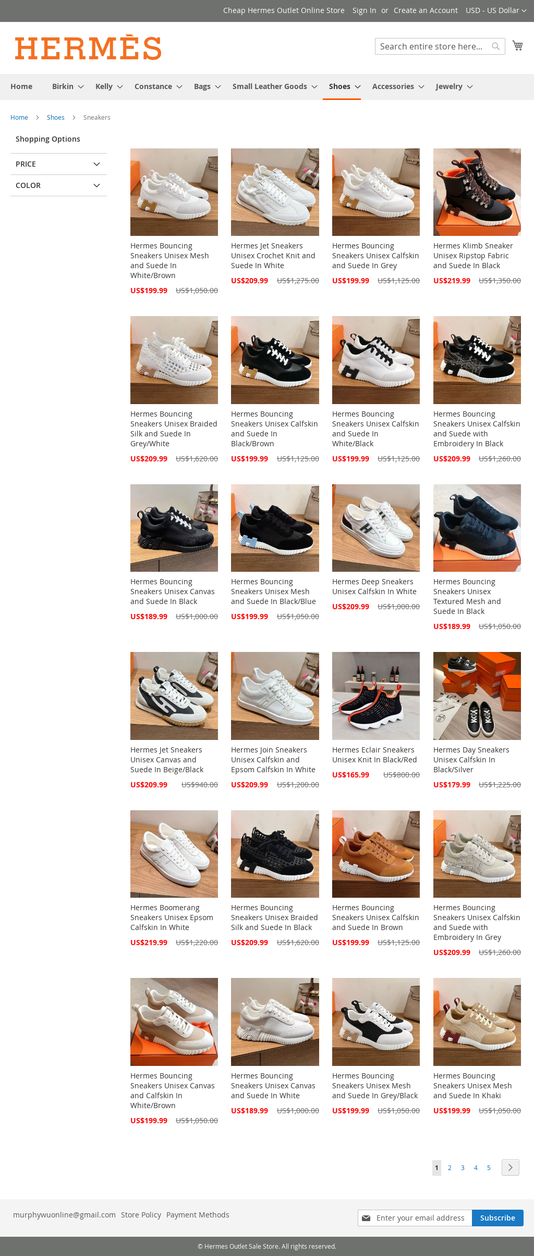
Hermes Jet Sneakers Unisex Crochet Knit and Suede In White (273, 255)
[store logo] (88, 47)
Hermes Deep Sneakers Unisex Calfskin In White (374, 586)
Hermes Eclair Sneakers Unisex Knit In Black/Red (374, 754)
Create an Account (426, 10)
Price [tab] (26, 164)
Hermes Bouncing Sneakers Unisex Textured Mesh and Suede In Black (467, 596)
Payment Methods (197, 1215)
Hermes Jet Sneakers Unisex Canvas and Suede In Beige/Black (166, 759)
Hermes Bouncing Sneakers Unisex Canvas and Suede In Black (172, 591)
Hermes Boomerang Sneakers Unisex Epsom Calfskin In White (171, 917)
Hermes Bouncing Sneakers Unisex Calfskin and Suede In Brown (375, 917)
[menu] (267, 87)
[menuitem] (21, 86)
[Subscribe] (498, 1218)
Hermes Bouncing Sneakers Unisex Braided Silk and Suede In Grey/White (173, 428)
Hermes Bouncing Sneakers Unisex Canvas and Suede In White (273, 1085)
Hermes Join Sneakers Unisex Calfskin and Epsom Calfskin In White (273, 759)
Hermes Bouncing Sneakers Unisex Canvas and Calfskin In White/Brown (172, 1090)
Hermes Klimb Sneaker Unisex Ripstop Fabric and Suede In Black (473, 255)
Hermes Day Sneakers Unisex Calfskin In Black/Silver (471, 759)
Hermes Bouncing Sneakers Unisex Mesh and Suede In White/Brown (169, 260)
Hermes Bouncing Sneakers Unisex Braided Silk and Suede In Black (274, 917)
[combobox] (440, 46)
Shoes (56, 117)
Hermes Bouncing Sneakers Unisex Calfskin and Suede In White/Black (375, 428)
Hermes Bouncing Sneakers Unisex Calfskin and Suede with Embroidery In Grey (476, 922)
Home (20, 117)
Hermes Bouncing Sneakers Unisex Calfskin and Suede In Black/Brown (274, 428)
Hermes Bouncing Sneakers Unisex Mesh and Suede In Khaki (472, 1085)
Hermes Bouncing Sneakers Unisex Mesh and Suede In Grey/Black (375, 1085)
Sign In (365, 10)
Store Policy (141, 1215)
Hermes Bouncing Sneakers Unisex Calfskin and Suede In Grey (375, 255)
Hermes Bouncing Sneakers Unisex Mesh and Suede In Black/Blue (273, 591)
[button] (496, 11)
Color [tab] (28, 185)
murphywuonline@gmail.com (64, 1215)
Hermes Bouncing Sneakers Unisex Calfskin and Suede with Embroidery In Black (476, 428)
